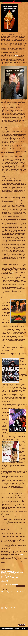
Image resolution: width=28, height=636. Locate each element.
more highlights (20, 586)
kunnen (21, 554)
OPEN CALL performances (6, 583)
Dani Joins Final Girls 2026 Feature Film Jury (10, 571)
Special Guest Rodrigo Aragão (7, 576)
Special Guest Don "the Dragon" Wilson (9, 577)
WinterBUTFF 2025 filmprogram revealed (9, 584)
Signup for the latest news (7, 628)
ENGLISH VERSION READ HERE (8, 33)
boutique (12, 272)
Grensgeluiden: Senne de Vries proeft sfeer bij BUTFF (12, 572)
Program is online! (5, 581)
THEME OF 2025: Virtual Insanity (7, 579)
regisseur (17, 55)
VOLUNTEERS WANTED (6, 580)
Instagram (24, 628)
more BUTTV (22, 624)
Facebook (17, 628)
